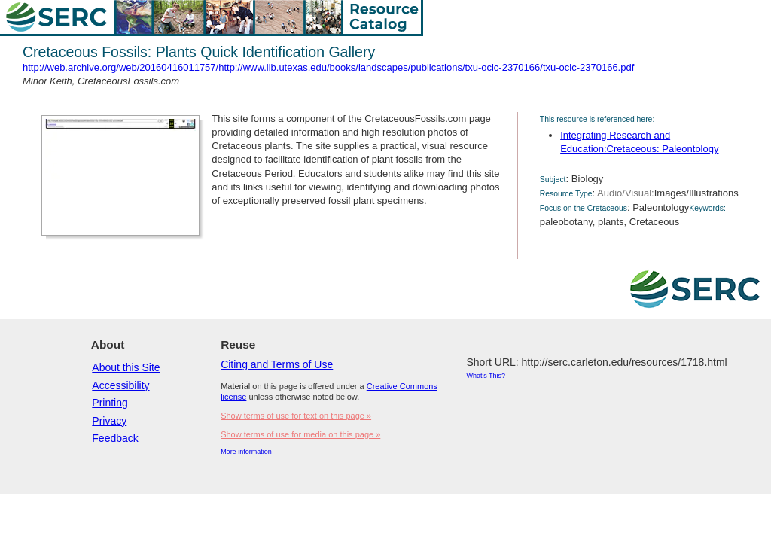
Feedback (115, 438)
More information (246, 451)
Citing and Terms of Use (277, 364)
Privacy (109, 421)
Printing (109, 403)
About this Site (126, 367)
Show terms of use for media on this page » (300, 434)
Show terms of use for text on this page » (296, 415)
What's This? (485, 375)
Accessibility (120, 385)
